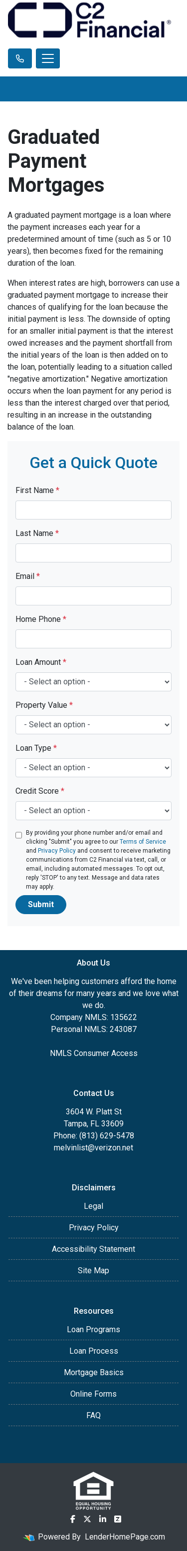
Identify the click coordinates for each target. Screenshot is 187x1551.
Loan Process (93, 1351)
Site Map (93, 1270)
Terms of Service (143, 841)
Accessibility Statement (93, 1249)
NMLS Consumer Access (94, 1053)
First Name (37, 490)
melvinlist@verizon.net (93, 1147)
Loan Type (36, 748)
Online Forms (93, 1394)
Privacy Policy (57, 850)
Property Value (44, 705)
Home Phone (40, 619)
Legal (93, 1206)
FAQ (93, 1415)
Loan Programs (93, 1329)
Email (27, 576)
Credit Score (39, 791)
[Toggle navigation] (48, 58)
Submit (41, 904)
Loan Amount (40, 662)
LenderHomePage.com (125, 1537)
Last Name (37, 533)
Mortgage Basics (94, 1372)
